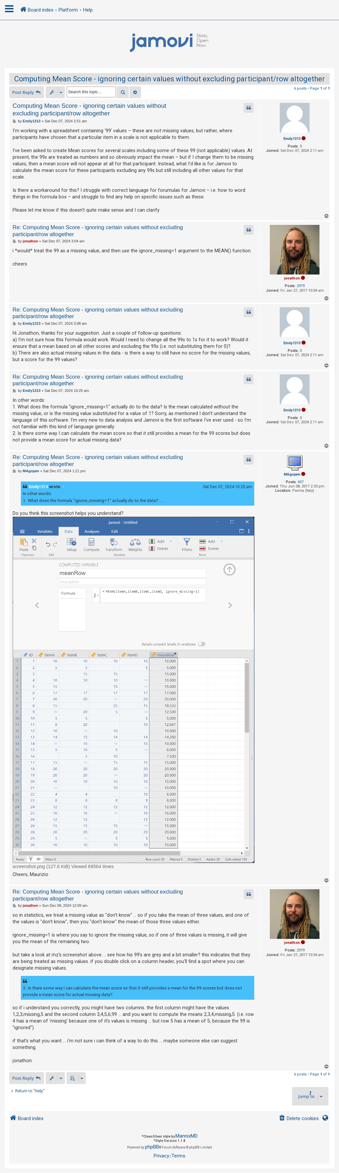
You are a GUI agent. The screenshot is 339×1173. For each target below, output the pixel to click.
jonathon (292, 278)
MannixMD (186, 1136)
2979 (301, 286)
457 (301, 482)
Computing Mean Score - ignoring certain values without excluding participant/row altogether (169, 79)
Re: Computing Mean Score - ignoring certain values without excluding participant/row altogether (98, 230)
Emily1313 (292, 139)
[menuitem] (298, 1118)
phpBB (152, 1147)
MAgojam (292, 474)
